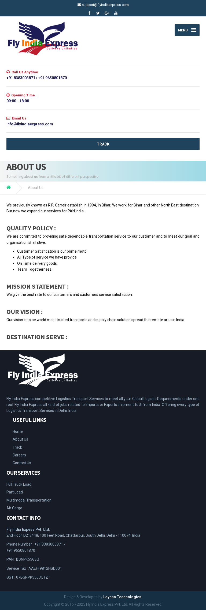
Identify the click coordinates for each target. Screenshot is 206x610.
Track (17, 447)
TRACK (103, 144)
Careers (19, 455)
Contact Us (22, 463)
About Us (20, 439)
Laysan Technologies (122, 597)
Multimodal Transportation (29, 500)
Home (18, 431)
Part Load (14, 492)
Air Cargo (14, 508)
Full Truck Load (18, 484)
